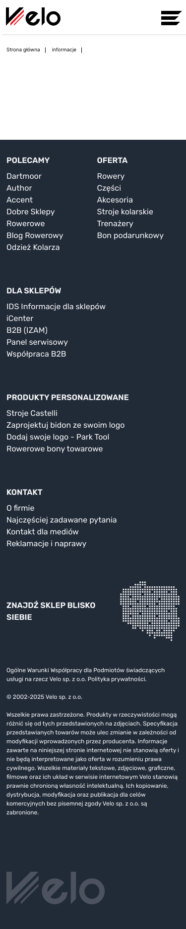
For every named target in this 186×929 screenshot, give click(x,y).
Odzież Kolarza (33, 247)
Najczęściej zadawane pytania (61, 520)
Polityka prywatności (116, 679)
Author (19, 188)
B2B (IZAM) (27, 330)
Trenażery (115, 223)
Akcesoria (115, 199)
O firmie (20, 508)
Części (109, 188)
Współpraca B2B (36, 354)
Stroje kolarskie (125, 211)
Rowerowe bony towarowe (54, 448)
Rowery (111, 176)
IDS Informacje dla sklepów (56, 306)
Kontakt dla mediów (42, 531)
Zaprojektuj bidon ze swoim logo (65, 425)
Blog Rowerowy (34, 235)
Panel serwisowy (37, 342)
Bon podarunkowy (130, 235)
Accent (19, 199)
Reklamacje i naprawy (46, 543)
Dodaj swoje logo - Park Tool (57, 437)
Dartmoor (24, 176)
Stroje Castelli (32, 413)
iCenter (19, 318)
